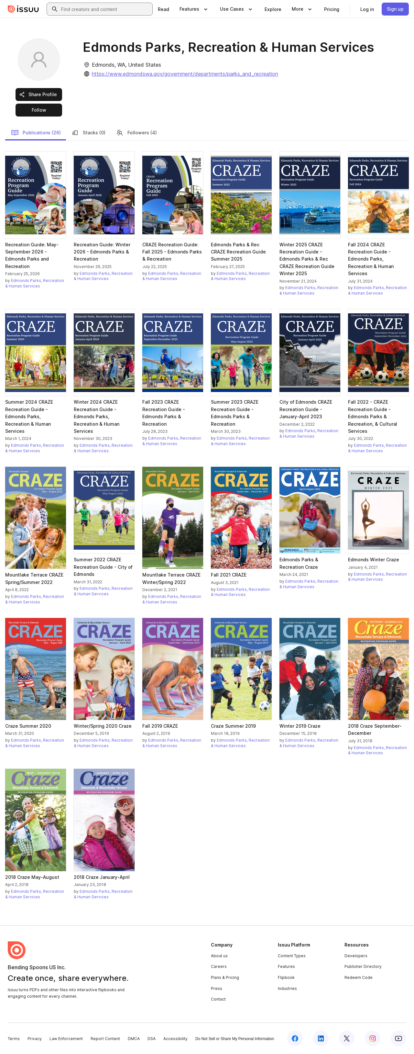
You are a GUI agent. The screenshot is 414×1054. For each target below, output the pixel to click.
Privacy (34, 1038)
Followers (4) (136, 133)
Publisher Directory (363, 966)
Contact (218, 999)
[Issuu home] (23, 9)
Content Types (292, 955)
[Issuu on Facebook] (295, 1038)
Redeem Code (358, 977)
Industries (287, 988)
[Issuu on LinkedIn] (321, 1038)
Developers (355, 955)
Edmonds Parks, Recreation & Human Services (34, 283)
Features (286, 966)
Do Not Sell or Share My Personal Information (234, 1039)
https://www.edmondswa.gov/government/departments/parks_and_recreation (185, 74)
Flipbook (286, 977)
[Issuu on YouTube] (398, 1038)
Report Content (105, 1038)
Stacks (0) (88, 133)
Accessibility (175, 1038)
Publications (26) (36, 133)
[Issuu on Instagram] (372, 1038)
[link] (163, 9)
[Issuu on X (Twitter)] (346, 1038)
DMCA (134, 1038)
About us (219, 955)
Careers (219, 966)
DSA (151, 1038)
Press (216, 988)
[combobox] (105, 9)
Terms (14, 1038)
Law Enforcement (66, 1038)
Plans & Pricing (225, 977)
